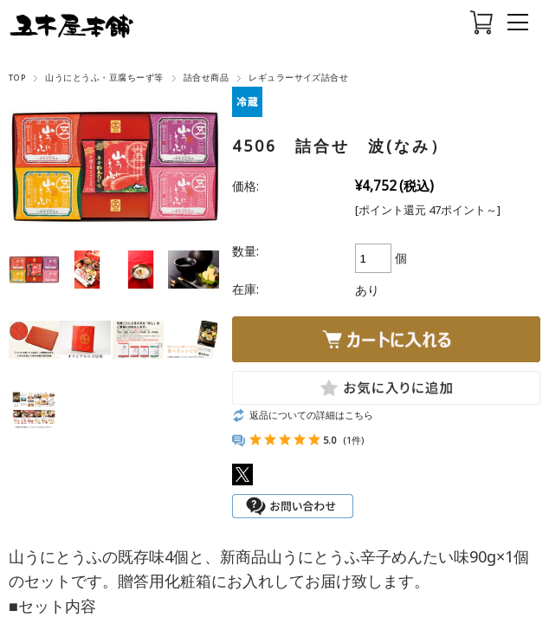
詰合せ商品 (206, 77)
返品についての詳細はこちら (311, 414)
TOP (17, 77)
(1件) (353, 439)
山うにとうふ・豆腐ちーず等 (104, 77)
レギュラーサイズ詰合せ (298, 77)
